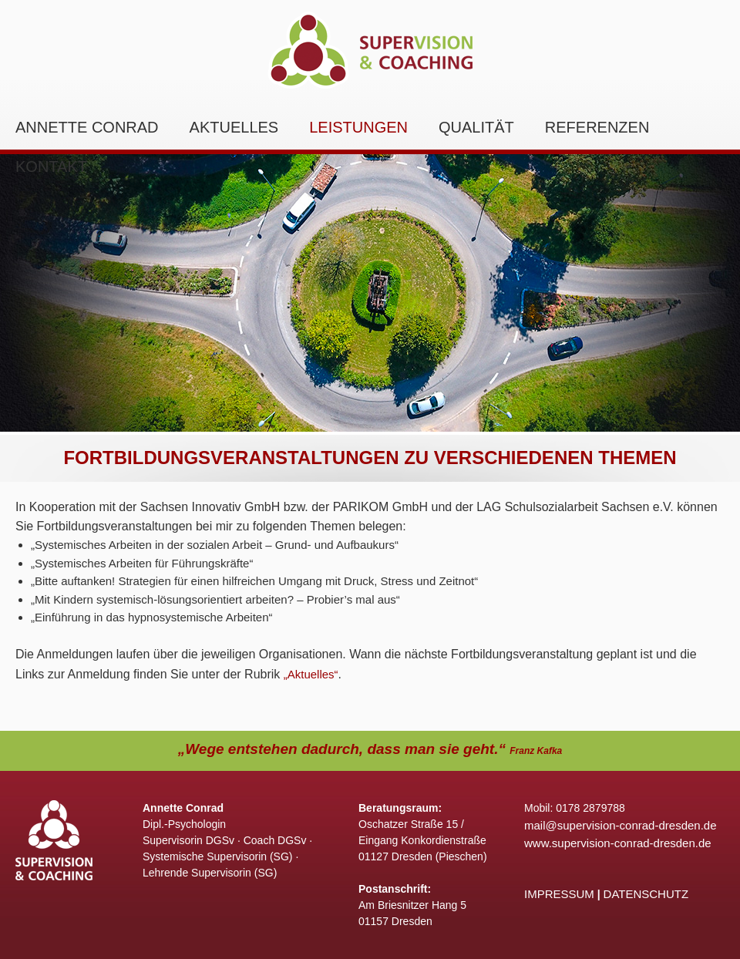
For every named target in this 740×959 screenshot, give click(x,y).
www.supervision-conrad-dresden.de (617, 843)
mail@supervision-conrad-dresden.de (620, 825)
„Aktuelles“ (311, 674)
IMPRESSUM (559, 893)
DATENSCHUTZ (646, 893)
